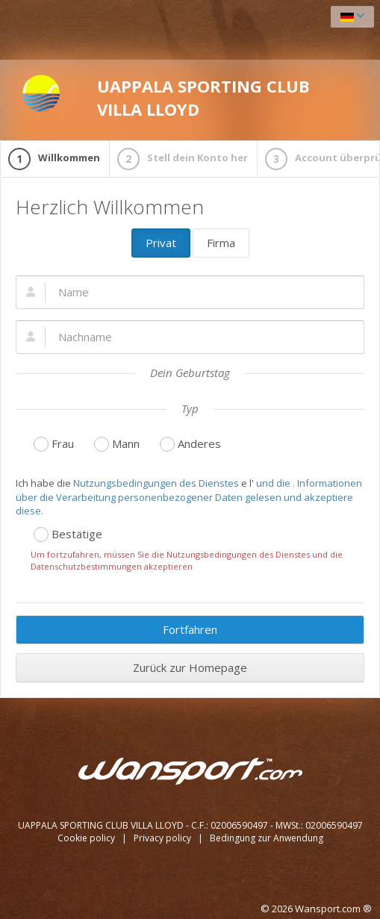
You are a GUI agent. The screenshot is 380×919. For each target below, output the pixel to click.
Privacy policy (163, 838)
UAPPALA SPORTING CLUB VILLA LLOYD (166, 97)
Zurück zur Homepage (190, 667)
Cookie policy (87, 838)
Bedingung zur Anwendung (266, 838)
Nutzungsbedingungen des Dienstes (156, 483)
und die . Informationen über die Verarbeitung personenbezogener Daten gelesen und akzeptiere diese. (189, 496)
